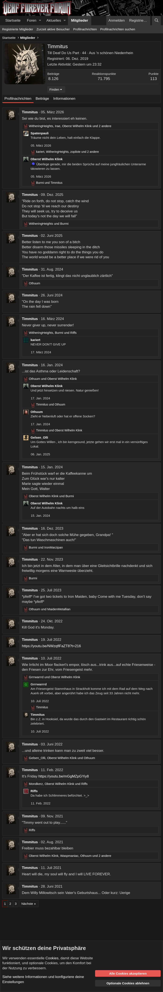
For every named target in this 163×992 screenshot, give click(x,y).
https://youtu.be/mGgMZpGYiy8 (63, 776)
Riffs (34, 791)
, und (53, 332)
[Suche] (156, 20)
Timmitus (30, 112)
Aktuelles (53, 20)
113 (153, 78)
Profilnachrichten (85, 29)
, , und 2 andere (70, 126)
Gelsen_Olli (39, 437)
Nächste (27, 903)
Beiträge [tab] (42, 99)
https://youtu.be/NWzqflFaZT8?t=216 (51, 646)
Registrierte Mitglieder (17, 29)
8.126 (53, 78)
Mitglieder (79, 20)
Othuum (37, 412)
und (49, 182)
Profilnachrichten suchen (117, 29)
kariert (35, 340)
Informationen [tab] (64, 99)
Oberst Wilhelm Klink (47, 159)
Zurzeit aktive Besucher (53, 29)
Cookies (51, 958)
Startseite (13, 20)
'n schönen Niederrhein (114, 53)
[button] (40, 20)
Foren (31, 20)
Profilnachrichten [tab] (17, 99)
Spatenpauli (40, 133)
